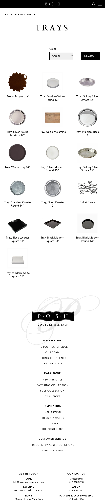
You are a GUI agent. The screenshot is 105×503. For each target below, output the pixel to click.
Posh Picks (52, 396)
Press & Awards (52, 418)
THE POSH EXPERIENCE (52, 347)
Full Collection (52, 391)
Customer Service (52, 439)
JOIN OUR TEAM (52, 450)
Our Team (52, 352)
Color (52, 49)
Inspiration (52, 406)
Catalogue (52, 373)
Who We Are (52, 340)
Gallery (52, 423)
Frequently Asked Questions (52, 445)
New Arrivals (52, 380)
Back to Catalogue (20, 15)
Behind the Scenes (52, 358)
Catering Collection (52, 385)
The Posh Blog (52, 429)
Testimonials (52, 364)
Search (90, 56)
